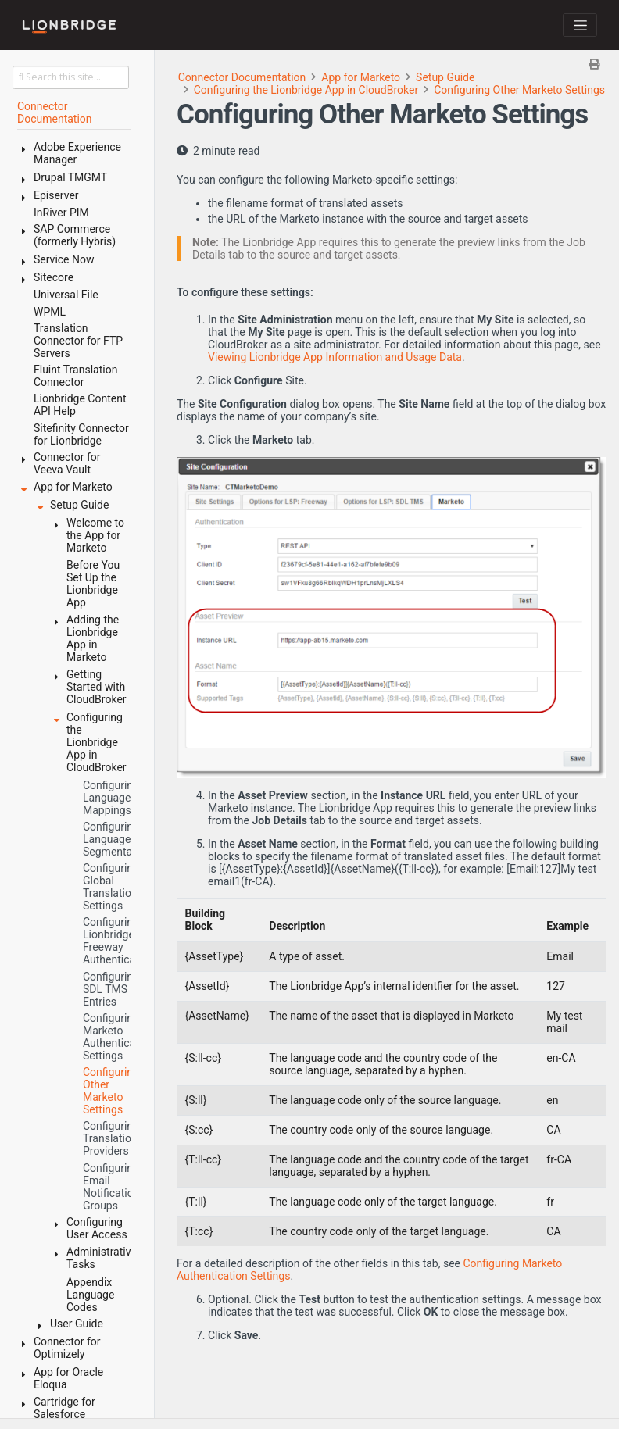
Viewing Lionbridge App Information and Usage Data (335, 357)
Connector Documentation (242, 77)
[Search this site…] (71, 77)
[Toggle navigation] (580, 25)
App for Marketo (360, 77)
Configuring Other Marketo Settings (519, 90)
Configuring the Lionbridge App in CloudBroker (306, 90)
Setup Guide (445, 77)
